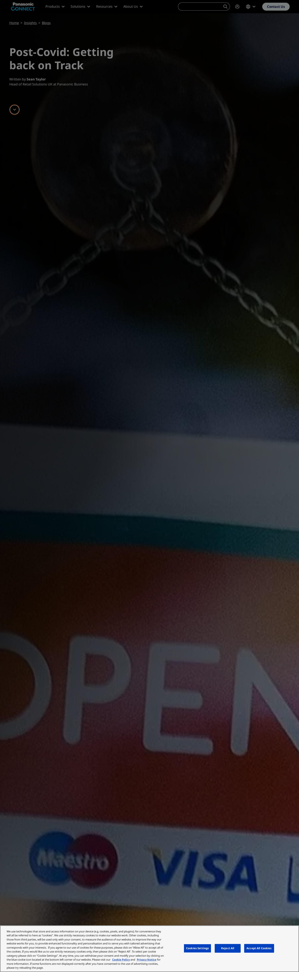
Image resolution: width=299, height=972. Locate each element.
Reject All (227, 948)
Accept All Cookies (259, 948)
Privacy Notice (146, 959)
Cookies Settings (197, 948)
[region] (149, 948)
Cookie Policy (121, 959)
